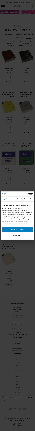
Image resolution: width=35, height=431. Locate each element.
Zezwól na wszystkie (17, 229)
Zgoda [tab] (5, 199)
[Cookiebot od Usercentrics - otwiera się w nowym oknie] (25, 194)
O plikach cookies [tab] (27, 199)
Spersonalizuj (17, 235)
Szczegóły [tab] (15, 199)
